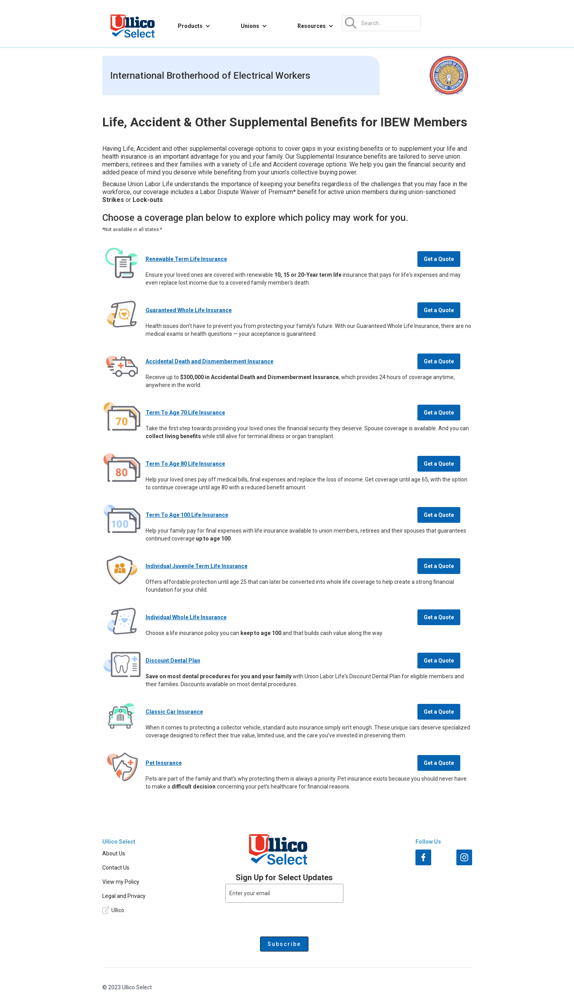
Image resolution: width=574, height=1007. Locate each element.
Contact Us (115, 867)
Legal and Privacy (124, 896)
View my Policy (120, 882)
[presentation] (284, 918)
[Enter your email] (284, 893)
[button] (194, 26)
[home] (132, 26)
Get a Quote (439, 259)
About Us (113, 853)
